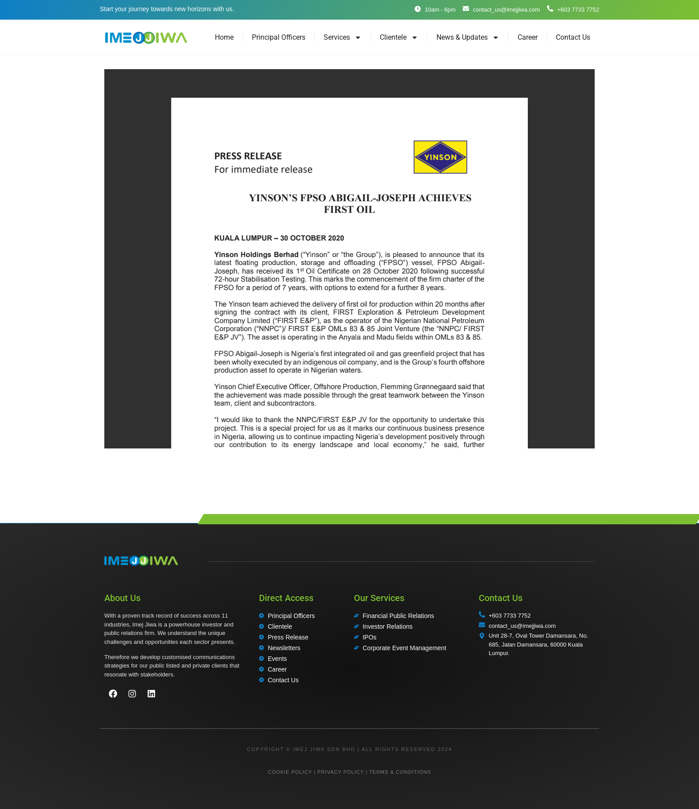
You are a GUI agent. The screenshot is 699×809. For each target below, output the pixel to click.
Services (343, 37)
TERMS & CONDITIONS (400, 772)
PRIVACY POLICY (340, 772)
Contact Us (573, 37)
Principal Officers (278, 37)
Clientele (399, 37)
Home (224, 37)
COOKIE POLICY (290, 772)
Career (528, 37)
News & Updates (467, 37)
